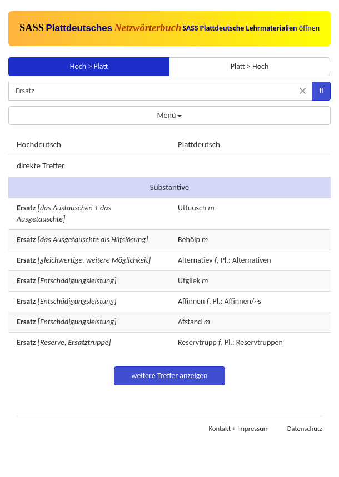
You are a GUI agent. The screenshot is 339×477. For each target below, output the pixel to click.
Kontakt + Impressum (239, 428)
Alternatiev (195, 260)
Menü (169, 115)
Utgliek (189, 280)
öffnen (251, 28)
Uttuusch (192, 208)
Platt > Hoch (250, 66)
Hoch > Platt (89, 66)
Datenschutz (304, 428)
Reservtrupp (197, 342)
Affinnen (191, 301)
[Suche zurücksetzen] (303, 91)
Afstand (190, 322)
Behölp (189, 239)
